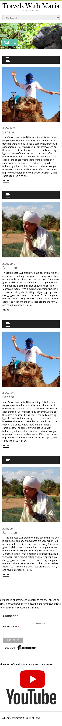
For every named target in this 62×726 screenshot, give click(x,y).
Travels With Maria (31, 6)
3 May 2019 (8, 128)
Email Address (11, 626)
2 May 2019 (8, 263)
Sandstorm (11, 267)
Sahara (8, 132)
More (6, 180)
